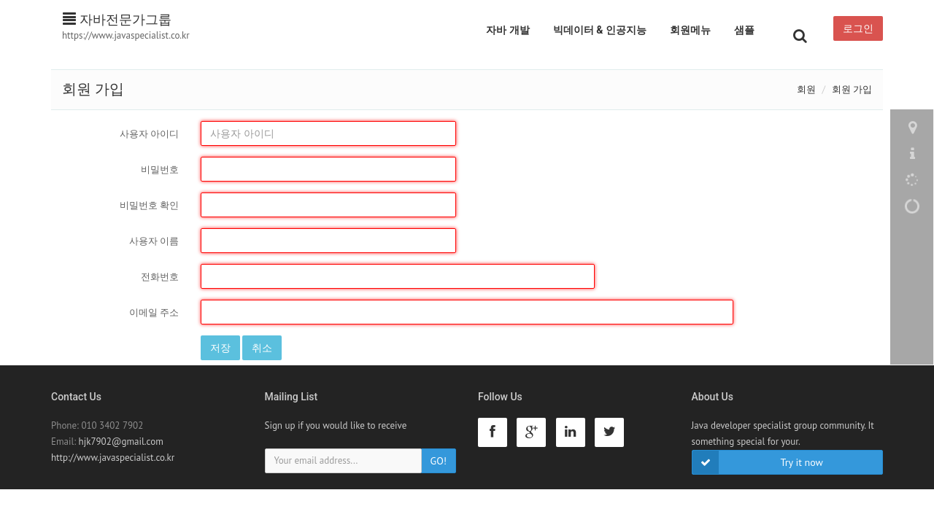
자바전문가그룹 (117, 19)
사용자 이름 (154, 241)
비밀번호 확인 (149, 205)
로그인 (858, 28)
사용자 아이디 (149, 134)
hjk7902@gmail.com (121, 441)
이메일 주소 (154, 312)
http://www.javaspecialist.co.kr (112, 457)
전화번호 (160, 277)
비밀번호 (160, 169)
